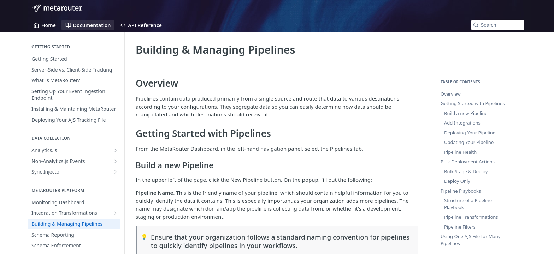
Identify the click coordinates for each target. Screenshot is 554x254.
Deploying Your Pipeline (469, 132)
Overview (451, 94)
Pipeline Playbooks (461, 191)
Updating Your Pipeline (469, 142)
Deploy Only (457, 181)
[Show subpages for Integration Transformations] (115, 213)
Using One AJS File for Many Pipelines (470, 240)
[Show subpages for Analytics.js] (115, 150)
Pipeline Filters (460, 227)
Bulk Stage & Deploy (466, 171)
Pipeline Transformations (471, 217)
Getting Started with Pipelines (473, 103)
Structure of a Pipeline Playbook (468, 204)
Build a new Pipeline (466, 113)
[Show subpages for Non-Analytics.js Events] (115, 161)
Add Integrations (462, 123)
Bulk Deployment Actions (468, 161)
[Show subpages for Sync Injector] (115, 172)
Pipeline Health (460, 152)
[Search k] (497, 25)
